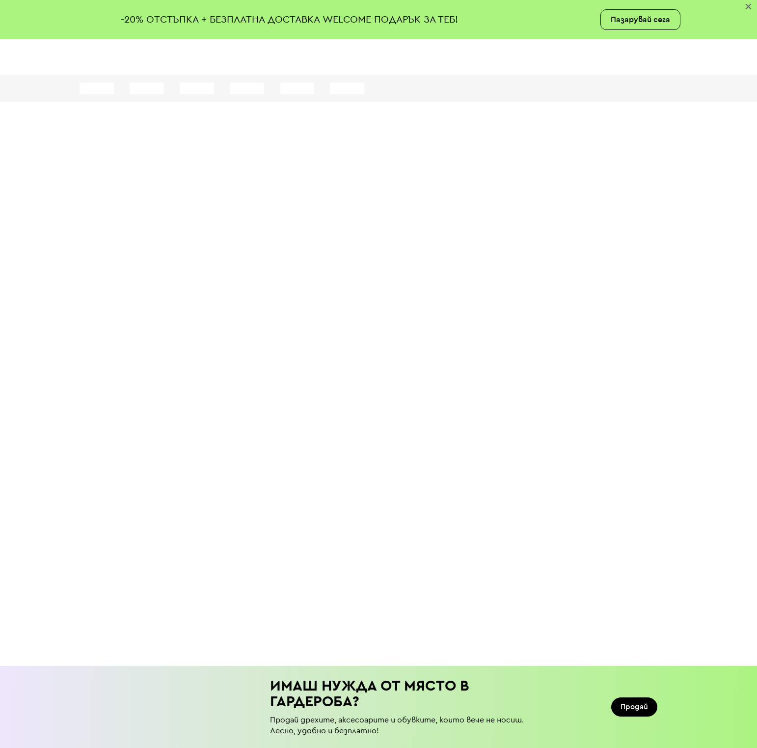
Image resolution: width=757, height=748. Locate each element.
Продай (634, 707)
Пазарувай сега (640, 20)
